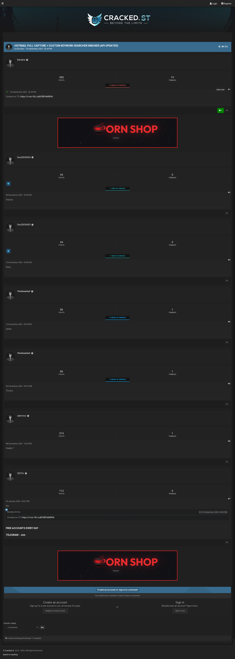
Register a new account (55, 611)
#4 (229, 322)
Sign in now (180, 611)
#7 (229, 499)
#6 (229, 441)
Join (23, 534)
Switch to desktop (10, 655)
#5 (229, 384)
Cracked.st (9, 651)
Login (213, 3)
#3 (229, 260)
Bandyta (20, 49)
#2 (229, 192)
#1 (229, 89)
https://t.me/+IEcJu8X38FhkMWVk (36, 96)
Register (226, 3)
